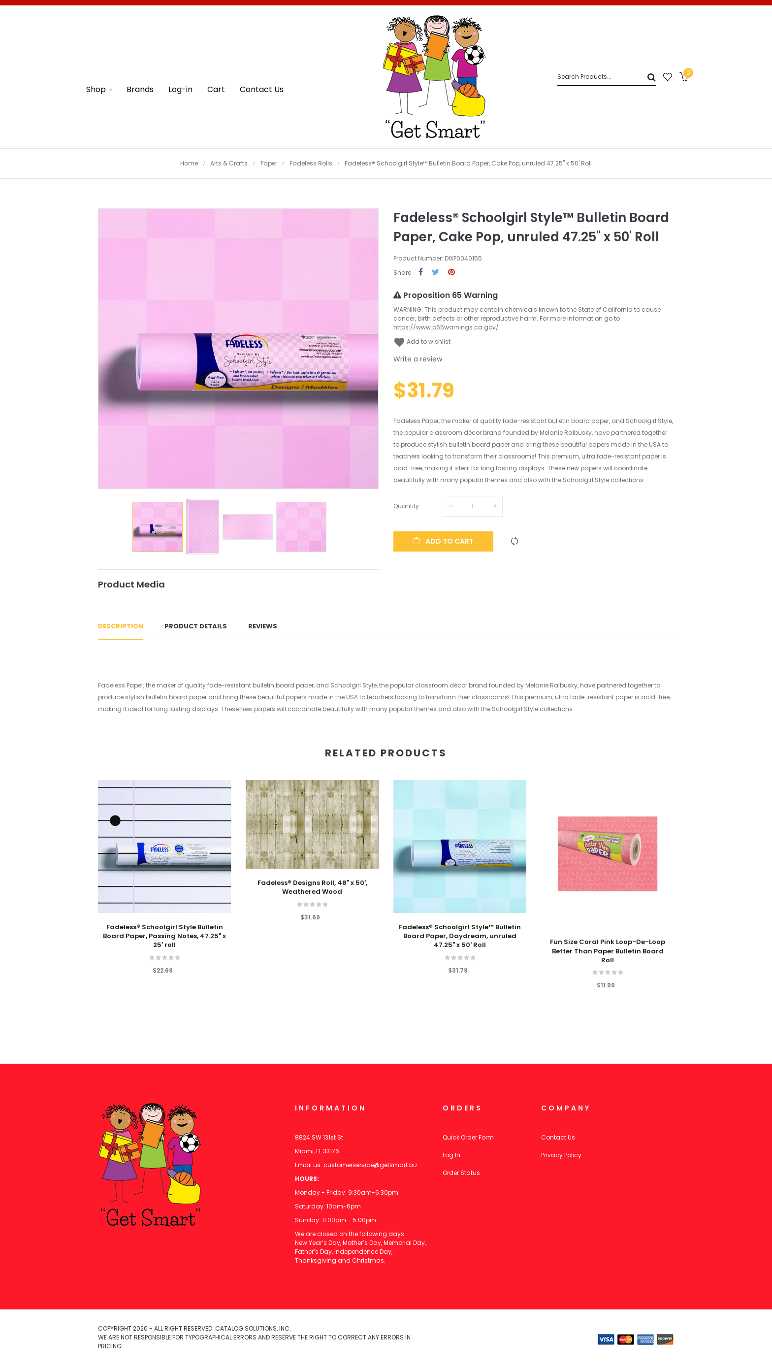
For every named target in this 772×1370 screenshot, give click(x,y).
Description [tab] (120, 626)
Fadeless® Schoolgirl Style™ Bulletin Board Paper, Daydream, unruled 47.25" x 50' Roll (460, 936)
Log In (451, 1155)
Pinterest (451, 272)
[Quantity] (472, 506)
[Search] (606, 77)
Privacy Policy (561, 1155)
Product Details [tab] (195, 626)
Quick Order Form (468, 1137)
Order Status (461, 1173)
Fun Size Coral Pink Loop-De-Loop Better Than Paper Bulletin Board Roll (607, 951)
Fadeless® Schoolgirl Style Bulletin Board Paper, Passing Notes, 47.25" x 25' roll (164, 936)
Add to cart (443, 541)
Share (420, 272)
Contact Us (558, 1137)
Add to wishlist (421, 341)
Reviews (262, 626)
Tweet (435, 272)
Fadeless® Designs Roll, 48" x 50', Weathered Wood (312, 887)
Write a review (417, 359)
